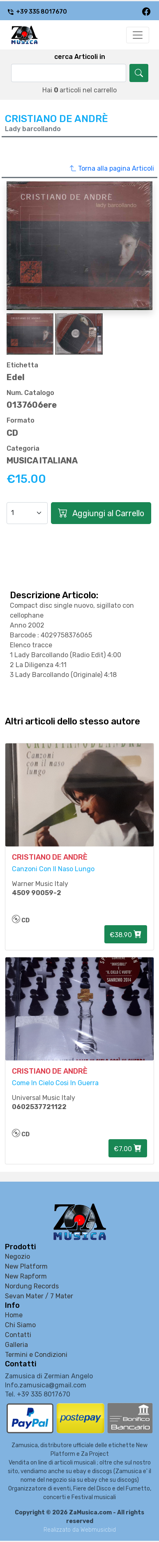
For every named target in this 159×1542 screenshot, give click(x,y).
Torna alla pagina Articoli (112, 169)
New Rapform (26, 1276)
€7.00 (128, 1148)
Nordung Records (32, 1286)
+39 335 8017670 (37, 12)
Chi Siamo (20, 1325)
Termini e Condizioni (36, 1355)
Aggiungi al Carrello (101, 513)
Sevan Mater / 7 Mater (39, 1296)
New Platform (26, 1266)
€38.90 (126, 934)
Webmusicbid (98, 1529)
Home (14, 1315)
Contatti (18, 1335)
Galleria (16, 1345)
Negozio (17, 1256)
